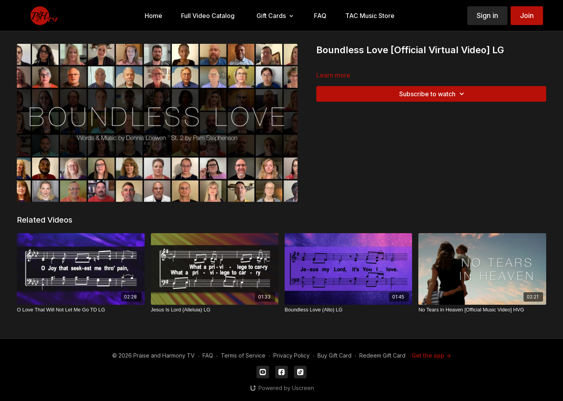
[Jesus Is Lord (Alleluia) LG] (214, 310)
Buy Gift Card (334, 355)
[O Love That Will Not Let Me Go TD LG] (80, 310)
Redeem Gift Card (382, 355)
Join (527, 15)
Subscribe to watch (432, 94)
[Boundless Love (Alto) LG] (348, 310)
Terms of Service (243, 355)
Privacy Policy (291, 355)
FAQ (208, 355)
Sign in (487, 15)
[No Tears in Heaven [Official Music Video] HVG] (482, 310)
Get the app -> (431, 355)
